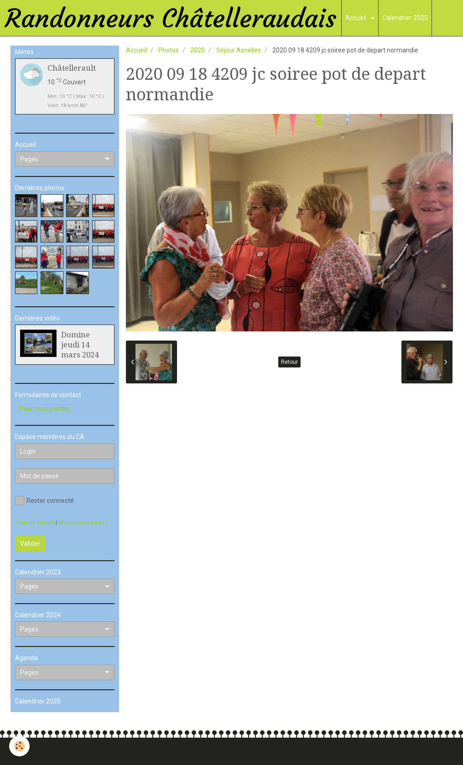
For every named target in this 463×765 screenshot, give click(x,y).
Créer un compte (34, 523)
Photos (168, 50)
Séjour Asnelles (238, 50)
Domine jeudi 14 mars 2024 (80, 344)
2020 (197, 50)
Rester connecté (44, 500)
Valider (30, 543)
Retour (289, 362)
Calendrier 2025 (405, 17)
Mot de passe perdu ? (83, 523)
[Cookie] (19, 746)
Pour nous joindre (45, 408)
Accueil (356, 17)
